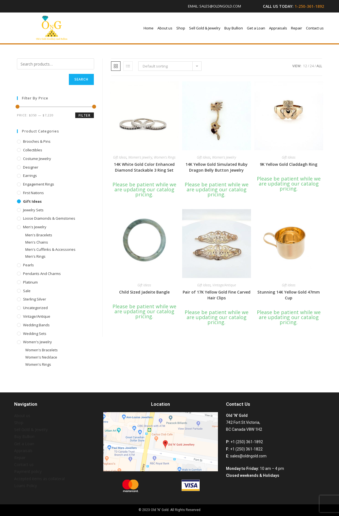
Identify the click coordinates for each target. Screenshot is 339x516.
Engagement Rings (38, 184)
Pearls (28, 264)
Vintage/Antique (36, 316)
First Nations (33, 192)
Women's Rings (38, 364)
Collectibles (32, 149)
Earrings (30, 175)
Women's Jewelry (37, 341)
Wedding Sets (34, 333)
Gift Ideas (32, 201)
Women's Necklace (41, 357)
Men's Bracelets (38, 234)
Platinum (30, 282)
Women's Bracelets (41, 349)
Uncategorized (35, 307)
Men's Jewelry (34, 226)
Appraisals (278, 28)
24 (312, 66)
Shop (180, 28)
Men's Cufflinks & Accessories (50, 249)
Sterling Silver (34, 299)
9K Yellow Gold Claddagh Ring (288, 164)
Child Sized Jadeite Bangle (144, 292)
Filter (85, 115)
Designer (30, 167)
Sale (27, 290)
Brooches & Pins (37, 141)
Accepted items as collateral (39, 478)
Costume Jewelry (37, 158)
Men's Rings (35, 256)
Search (81, 79)
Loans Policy (25, 485)
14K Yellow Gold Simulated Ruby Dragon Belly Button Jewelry (216, 167)
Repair (296, 28)
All (319, 66)
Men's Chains (36, 242)
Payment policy (28, 471)
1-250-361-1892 (309, 6)
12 (305, 66)
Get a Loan (256, 28)
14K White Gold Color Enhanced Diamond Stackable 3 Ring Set (144, 167)
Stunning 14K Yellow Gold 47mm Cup (288, 294)
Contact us (315, 28)
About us (164, 28)
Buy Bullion (233, 28)
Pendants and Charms (42, 273)
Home (149, 28)
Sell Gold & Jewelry (204, 28)
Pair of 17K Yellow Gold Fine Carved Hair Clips (216, 294)
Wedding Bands (36, 324)
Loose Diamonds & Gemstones (49, 218)
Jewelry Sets (33, 209)
